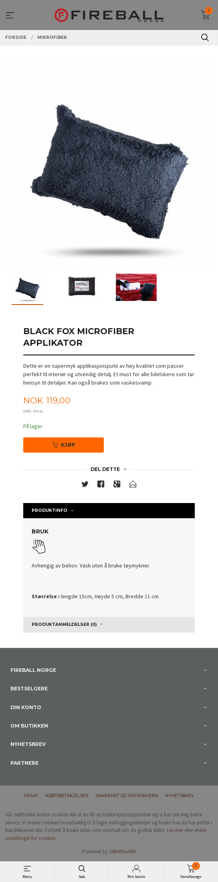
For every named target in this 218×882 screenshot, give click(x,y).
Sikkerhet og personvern (126, 795)
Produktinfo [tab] (49, 510)
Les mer (175, 830)
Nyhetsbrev (179, 795)
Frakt (31, 795)
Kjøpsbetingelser (67, 795)
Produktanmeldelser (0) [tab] (64, 624)
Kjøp (63, 445)
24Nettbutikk (122, 851)
